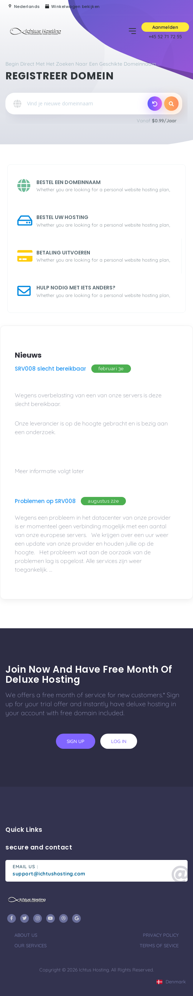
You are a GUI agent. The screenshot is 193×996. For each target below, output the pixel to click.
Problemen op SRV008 (45, 501)
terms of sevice (159, 945)
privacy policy (161, 935)
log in (118, 741)
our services (30, 945)
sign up (75, 741)
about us (25, 935)
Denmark (171, 981)
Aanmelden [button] (165, 27)
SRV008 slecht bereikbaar (50, 368)
